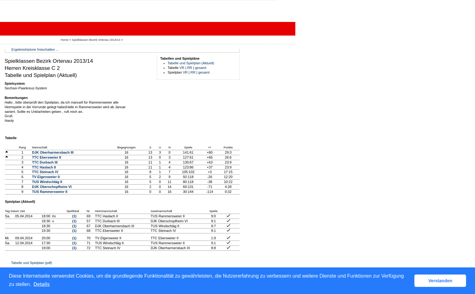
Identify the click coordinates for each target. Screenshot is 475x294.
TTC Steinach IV (45, 172)
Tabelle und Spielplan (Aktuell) (191, 63)
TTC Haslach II (44, 167)
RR (189, 68)
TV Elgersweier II (46, 177)
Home (64, 39)
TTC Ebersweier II (46, 157)
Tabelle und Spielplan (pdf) (31, 263)
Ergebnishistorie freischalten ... (35, 49)
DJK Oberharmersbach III (52, 152)
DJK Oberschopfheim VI (51, 187)
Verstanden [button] (440, 280)
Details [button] (41, 284)
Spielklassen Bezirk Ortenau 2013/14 (96, 39)
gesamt (201, 68)
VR (182, 68)
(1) (74, 216)
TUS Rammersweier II (49, 192)
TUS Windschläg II (47, 182)
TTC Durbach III (45, 162)
